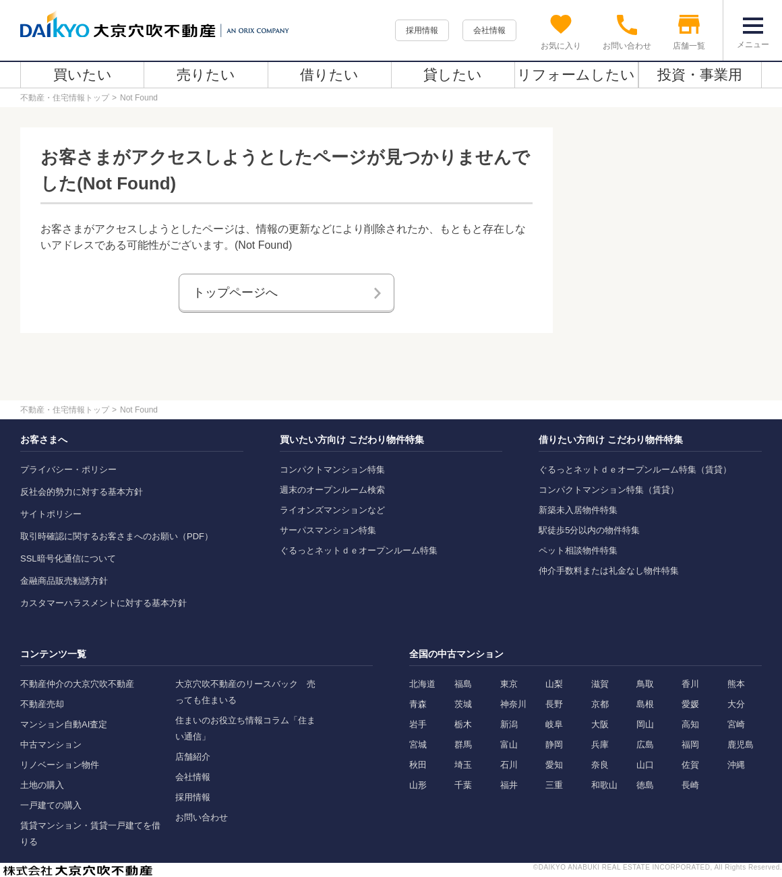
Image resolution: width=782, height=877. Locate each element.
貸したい (452, 74)
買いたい (82, 74)
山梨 (554, 684)
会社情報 (489, 30)
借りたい (329, 74)
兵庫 (600, 744)
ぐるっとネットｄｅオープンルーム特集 (359, 550)
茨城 (463, 704)
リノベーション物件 (59, 765)
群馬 (463, 744)
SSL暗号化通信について (68, 558)
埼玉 (463, 765)
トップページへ (235, 292)
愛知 (554, 765)
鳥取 (645, 684)
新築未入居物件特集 (578, 510)
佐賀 (690, 765)
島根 (645, 704)
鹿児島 (740, 744)
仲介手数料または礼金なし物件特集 (609, 571)
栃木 (463, 724)
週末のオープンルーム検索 (332, 490)
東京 (509, 684)
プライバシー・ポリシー (68, 469)
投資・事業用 (699, 74)
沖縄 (736, 765)
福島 (463, 684)
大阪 (600, 724)
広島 (645, 744)
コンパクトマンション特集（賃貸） (609, 490)
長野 (554, 704)
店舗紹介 (192, 757)
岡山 (645, 724)
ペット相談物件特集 (578, 550)
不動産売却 (42, 704)
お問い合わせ (201, 817)
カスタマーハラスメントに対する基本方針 (103, 603)
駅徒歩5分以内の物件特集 (589, 530)
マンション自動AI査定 (63, 724)
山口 (645, 765)
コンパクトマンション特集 (332, 469)
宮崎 (736, 724)
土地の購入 (42, 785)
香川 (690, 684)
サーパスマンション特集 (328, 530)
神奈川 (513, 704)
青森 (418, 704)
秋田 (418, 765)
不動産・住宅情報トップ (64, 97)
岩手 (418, 724)
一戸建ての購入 (51, 805)
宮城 (418, 744)
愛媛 (690, 704)
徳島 (645, 785)
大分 (736, 704)
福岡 (690, 744)
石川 (509, 765)
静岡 (554, 744)
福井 (509, 785)
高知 (690, 724)
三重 (554, 785)
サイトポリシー (51, 514)
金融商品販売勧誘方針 (64, 581)
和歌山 (604, 785)
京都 (600, 704)
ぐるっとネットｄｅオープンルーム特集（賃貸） (635, 469)
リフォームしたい (576, 74)
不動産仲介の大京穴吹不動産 (77, 684)
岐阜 (554, 724)
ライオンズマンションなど (332, 510)
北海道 (422, 684)
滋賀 (600, 684)
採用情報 (422, 30)
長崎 (690, 785)
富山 (509, 744)
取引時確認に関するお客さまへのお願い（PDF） (116, 536)
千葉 (463, 785)
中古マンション (51, 744)
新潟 (509, 724)
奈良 (600, 765)
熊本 (736, 684)
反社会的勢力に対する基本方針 (81, 492)
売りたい (206, 74)
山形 (418, 785)
